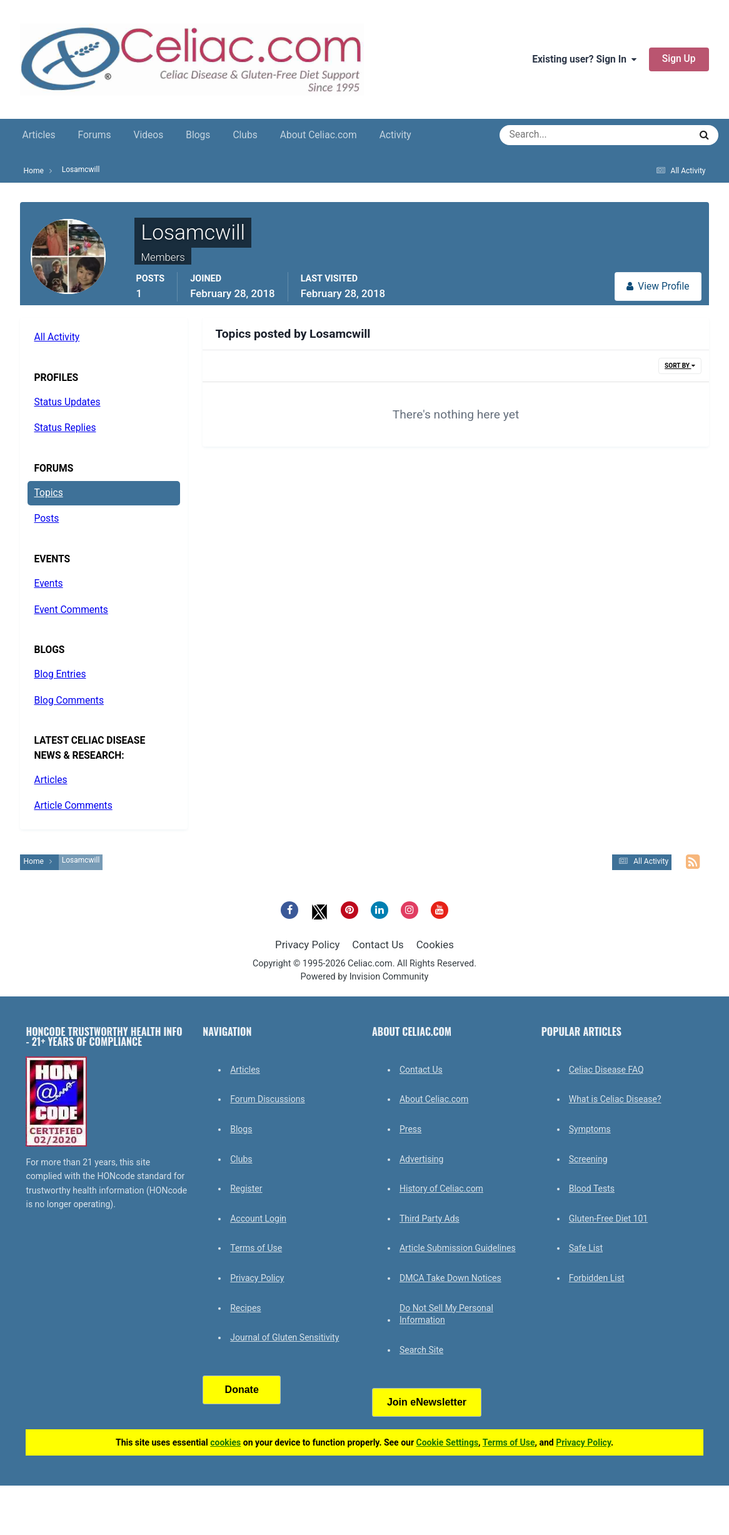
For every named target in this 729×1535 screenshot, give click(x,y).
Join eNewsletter (426, 1402)
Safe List (586, 1248)
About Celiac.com (318, 135)
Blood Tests (592, 1188)
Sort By (680, 365)
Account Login (258, 1218)
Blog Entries (60, 674)
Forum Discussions (267, 1099)
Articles (38, 135)
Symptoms (590, 1129)
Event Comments (71, 610)
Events (48, 583)
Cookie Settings (447, 1442)
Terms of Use (256, 1248)
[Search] (550, 135)
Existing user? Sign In (584, 59)
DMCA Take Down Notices (450, 1278)
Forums (94, 135)
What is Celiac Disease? (615, 1099)
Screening (588, 1159)
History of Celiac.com (441, 1188)
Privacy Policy (307, 944)
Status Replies (65, 427)
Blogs (198, 135)
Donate (242, 1389)
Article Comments (73, 805)
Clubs (245, 135)
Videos (148, 135)
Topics (48, 493)
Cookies (435, 944)
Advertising (421, 1159)
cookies (225, 1442)
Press (410, 1129)
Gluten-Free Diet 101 (608, 1218)
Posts (46, 518)
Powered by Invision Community (365, 976)
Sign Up (679, 58)
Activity (395, 135)
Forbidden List (597, 1278)
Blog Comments (68, 700)
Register (246, 1188)
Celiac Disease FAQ (606, 1070)
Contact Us (377, 944)
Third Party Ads (430, 1218)
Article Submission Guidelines (458, 1248)
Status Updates (67, 402)
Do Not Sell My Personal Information (446, 1314)
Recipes (245, 1308)
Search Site (421, 1350)
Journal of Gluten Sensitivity (284, 1337)
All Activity (56, 337)
